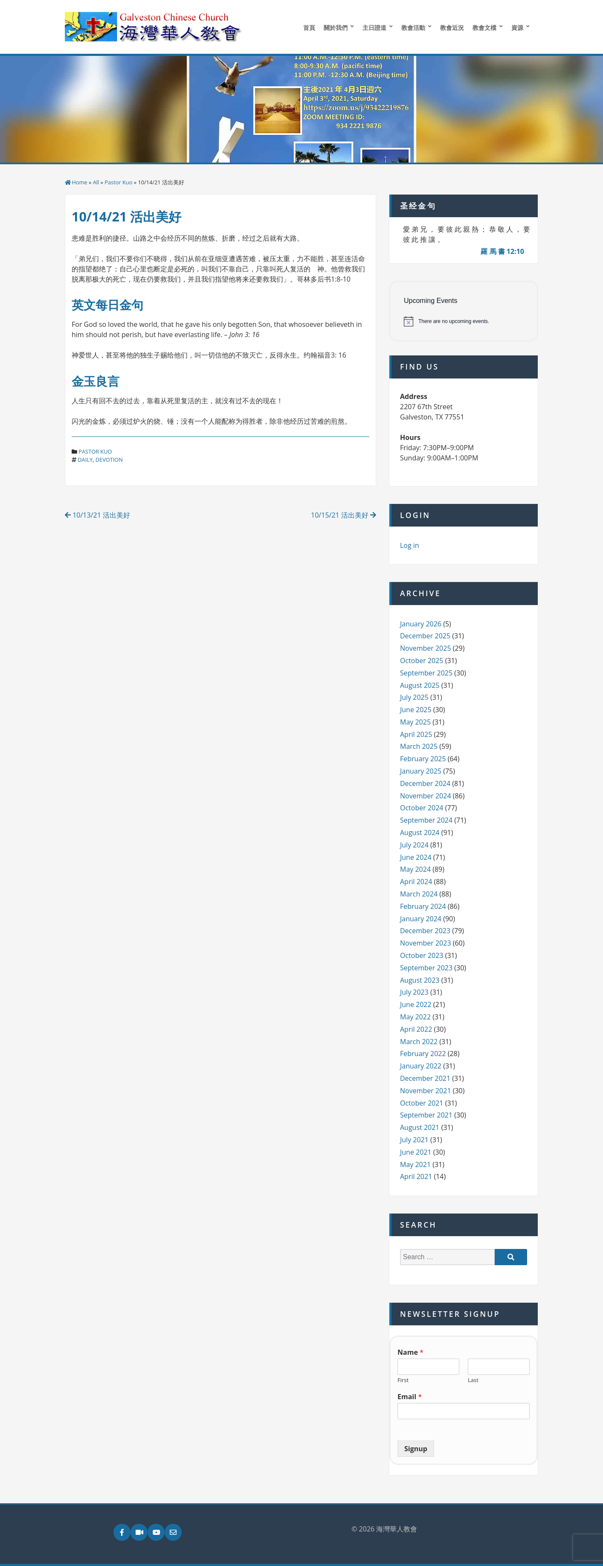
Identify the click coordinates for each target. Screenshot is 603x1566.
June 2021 (416, 1152)
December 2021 (425, 1078)
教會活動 (413, 27)
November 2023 (425, 943)
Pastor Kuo (118, 182)
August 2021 (420, 1127)
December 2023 (425, 930)
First (403, 1380)
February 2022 (423, 1053)
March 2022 (419, 1041)
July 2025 (414, 697)
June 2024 (416, 857)
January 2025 (420, 771)
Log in (409, 545)
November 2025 (425, 648)
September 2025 (426, 673)
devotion (109, 459)
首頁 (309, 27)
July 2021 (414, 1139)
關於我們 (336, 27)
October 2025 (422, 660)
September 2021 (426, 1115)
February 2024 (423, 906)
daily (85, 459)
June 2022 (416, 1004)
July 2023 (414, 992)
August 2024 (420, 832)
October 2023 (422, 955)
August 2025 (420, 685)
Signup (415, 1448)
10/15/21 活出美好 (343, 515)
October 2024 (422, 807)
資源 (517, 27)
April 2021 (416, 1176)
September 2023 (426, 967)
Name (410, 1352)
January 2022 (420, 1066)
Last (473, 1380)
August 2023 (420, 980)
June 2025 (416, 709)
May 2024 (415, 869)
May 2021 (415, 1164)
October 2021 (422, 1103)
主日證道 (374, 27)
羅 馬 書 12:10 (502, 251)
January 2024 (420, 918)
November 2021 (425, 1090)
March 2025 (419, 746)
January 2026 (420, 624)
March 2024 (419, 894)
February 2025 (423, 758)
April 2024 (416, 881)
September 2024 (426, 820)
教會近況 (452, 27)
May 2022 (415, 1017)
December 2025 (425, 635)
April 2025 (416, 734)
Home (79, 182)
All (96, 182)
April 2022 (416, 1029)
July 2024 (414, 845)
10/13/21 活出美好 (97, 515)
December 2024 (425, 783)
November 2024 (425, 795)
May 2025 (415, 722)
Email (409, 1396)
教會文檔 (484, 27)
